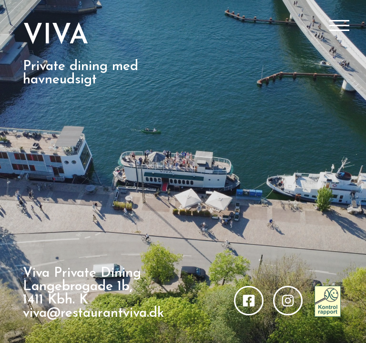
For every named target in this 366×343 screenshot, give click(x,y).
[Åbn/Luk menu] (339, 26)
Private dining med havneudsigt (80, 73)
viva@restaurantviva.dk (93, 313)
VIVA (56, 36)
